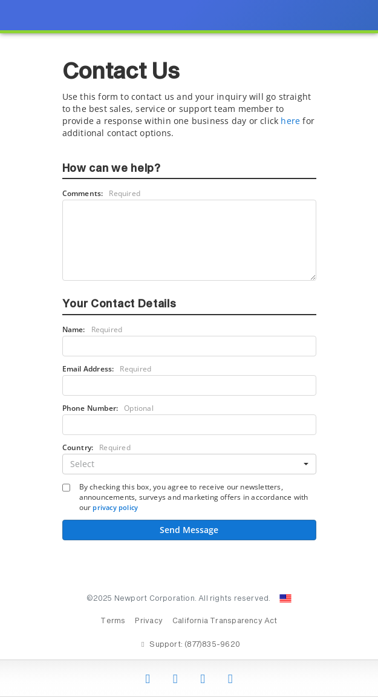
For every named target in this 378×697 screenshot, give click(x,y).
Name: (92, 329)
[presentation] (189, 348)
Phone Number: (108, 408)
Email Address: (107, 369)
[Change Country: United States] (285, 598)
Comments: (101, 193)
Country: (96, 447)
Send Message (189, 529)
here (290, 120)
